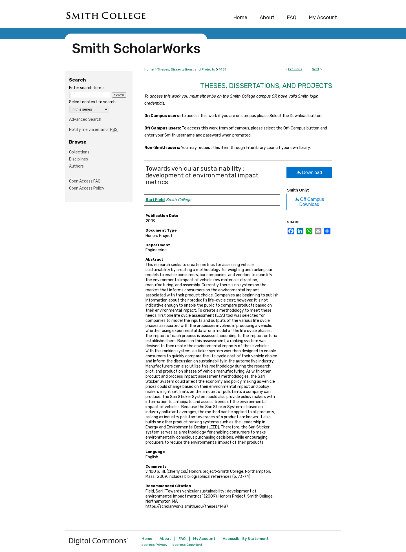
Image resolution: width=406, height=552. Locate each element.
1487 (222, 69)
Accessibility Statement (246, 538)
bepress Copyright (187, 545)
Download (309, 172)
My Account (204, 538)
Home (149, 69)
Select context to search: (92, 102)
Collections (79, 152)
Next (315, 69)
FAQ (182, 538)
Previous (295, 69)
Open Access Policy (86, 188)
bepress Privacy (154, 545)
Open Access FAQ (84, 181)
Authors (76, 166)
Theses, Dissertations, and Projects (186, 69)
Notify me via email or (93, 129)
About (165, 538)
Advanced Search (85, 119)
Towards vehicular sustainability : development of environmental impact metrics (202, 175)
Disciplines (78, 159)
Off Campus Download (309, 202)
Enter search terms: (87, 87)
